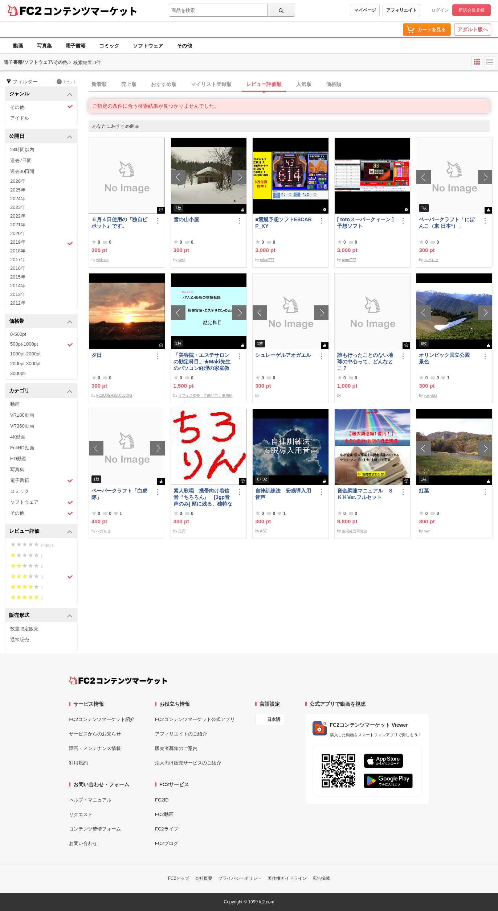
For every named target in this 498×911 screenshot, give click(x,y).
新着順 (99, 84)
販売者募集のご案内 (176, 748)
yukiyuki (430, 395)
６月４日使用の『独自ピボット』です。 (119, 223)
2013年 (17, 294)
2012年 (17, 303)
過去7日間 (21, 160)
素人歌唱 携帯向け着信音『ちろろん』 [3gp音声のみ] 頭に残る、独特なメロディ (203, 497)
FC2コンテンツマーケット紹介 (102, 719)
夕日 (96, 355)
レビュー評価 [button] (41, 531)
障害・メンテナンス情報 (95, 748)
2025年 (17, 190)
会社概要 (203, 878)
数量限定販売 (24, 628)
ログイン (440, 10)
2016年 (17, 268)
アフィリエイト (401, 10)
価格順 (333, 84)
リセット (67, 81)
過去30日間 (22, 171)
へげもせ (431, 260)
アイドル (19, 118)
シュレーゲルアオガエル (283, 355)
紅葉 (424, 491)
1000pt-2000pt (25, 353)
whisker (102, 260)
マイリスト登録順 (211, 84)
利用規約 (78, 763)
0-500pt (18, 334)
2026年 (17, 181)
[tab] (293, 84)
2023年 (17, 207)
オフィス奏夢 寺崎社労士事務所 (205, 395)
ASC (264, 531)
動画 (18, 46)
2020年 (17, 233)
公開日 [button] (41, 136)
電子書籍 (75, 46)
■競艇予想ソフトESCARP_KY (283, 223)
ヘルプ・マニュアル (90, 800)
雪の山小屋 (186, 219)
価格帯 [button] (41, 321)
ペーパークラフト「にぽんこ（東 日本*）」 (447, 223)
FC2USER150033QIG (114, 395)
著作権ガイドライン (287, 878)
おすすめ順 (163, 84)
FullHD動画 (22, 447)
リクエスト (81, 814)
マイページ (365, 10)
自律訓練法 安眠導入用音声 (283, 494)
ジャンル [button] (41, 94)
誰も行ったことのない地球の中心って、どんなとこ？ (365, 361)
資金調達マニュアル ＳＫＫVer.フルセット (365, 494)
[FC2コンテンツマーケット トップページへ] (118, 680)
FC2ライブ (166, 829)
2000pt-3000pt (25, 363)
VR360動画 (22, 426)
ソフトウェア (148, 46)
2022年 (17, 216)
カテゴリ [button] (41, 391)
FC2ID (162, 800)
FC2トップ (178, 878)
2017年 (17, 259)
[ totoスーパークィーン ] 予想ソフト (365, 223)
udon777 (267, 260)
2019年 (41, 243)
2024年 (17, 198)
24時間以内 (22, 149)
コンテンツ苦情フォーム (95, 829)
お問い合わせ (83, 843)
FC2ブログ (166, 843)
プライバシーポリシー (240, 878)
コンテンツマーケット (90, 11)
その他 (184, 46)
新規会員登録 (471, 10)
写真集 (44, 46)
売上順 (128, 84)
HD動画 (18, 458)
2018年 (17, 250)
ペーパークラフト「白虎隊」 (119, 494)
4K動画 (17, 437)
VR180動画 (22, 415)
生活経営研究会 (354, 531)
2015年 (17, 277)
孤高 (181, 531)
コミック (109, 46)
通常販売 (19, 639)
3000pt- (18, 373)
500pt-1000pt (41, 344)
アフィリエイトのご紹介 (181, 734)
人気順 (303, 84)
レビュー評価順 (264, 84)
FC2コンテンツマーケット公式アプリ (195, 719)
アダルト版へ (472, 29)
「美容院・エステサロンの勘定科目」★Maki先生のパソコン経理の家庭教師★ (202, 361)
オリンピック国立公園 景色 (447, 358)
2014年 (17, 285)
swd (181, 260)
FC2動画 (164, 814)
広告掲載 (321, 878)
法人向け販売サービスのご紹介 (188, 763)
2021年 (17, 224)
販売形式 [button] (41, 615)
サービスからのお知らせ (95, 734)
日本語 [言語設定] (273, 719)
